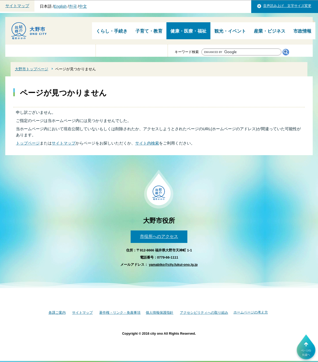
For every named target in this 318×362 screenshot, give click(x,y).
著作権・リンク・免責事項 (119, 313)
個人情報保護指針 (159, 313)
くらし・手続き (111, 31)
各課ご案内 (57, 313)
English (60, 6)
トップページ (28, 143)
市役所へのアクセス (159, 236)
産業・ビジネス (269, 31)
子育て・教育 (148, 31)
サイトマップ (17, 6)
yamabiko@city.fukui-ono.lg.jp (173, 265)
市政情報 (302, 31)
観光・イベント (230, 31)
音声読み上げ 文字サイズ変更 (287, 6)
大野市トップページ (31, 69)
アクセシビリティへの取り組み (204, 313)
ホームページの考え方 (250, 312)
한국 (73, 6)
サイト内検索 (147, 143)
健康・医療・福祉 (188, 31)
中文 (83, 6)
